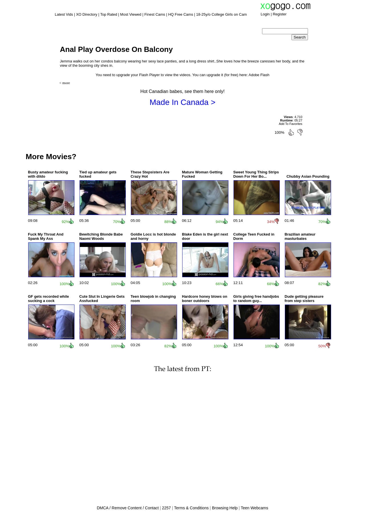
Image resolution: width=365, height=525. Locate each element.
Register (279, 14)
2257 (166, 508)
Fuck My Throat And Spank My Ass (45, 236)
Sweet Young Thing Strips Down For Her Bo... (256, 174)
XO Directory (86, 14)
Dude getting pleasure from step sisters (304, 298)
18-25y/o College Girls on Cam (221, 14)
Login (265, 14)
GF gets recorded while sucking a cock (48, 298)
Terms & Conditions (191, 508)
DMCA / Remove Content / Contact (128, 508)
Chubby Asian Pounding (308, 176)
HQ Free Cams (180, 14)
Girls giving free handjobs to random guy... (256, 298)
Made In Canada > (182, 102)
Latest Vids (64, 14)
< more (64, 83)
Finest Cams (154, 14)
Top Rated (108, 14)
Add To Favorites (290, 123)
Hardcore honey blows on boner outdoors (204, 298)
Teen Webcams (254, 508)
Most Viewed (130, 14)
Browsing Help (225, 508)
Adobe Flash (259, 75)
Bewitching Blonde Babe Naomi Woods (101, 236)
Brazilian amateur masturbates (300, 236)
